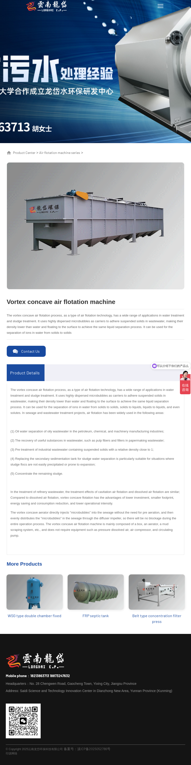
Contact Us (30, 351)
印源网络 (11, 753)
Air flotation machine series (59, 153)
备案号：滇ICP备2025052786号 (87, 749)
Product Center (24, 153)
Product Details (25, 377)
